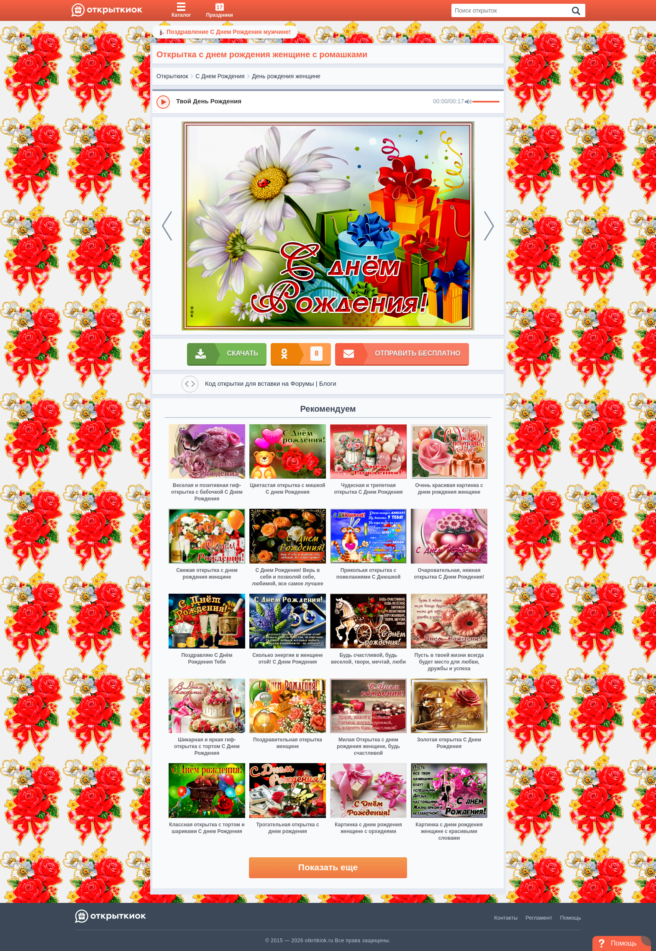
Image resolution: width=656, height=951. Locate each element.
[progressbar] (486, 102)
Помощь (570, 918)
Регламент (538, 918)
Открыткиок (172, 76)
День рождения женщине (286, 76)
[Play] (163, 102)
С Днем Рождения (219, 76)
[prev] (166, 226)
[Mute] (468, 102)
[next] (489, 226)
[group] (328, 101)
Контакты (506, 918)
